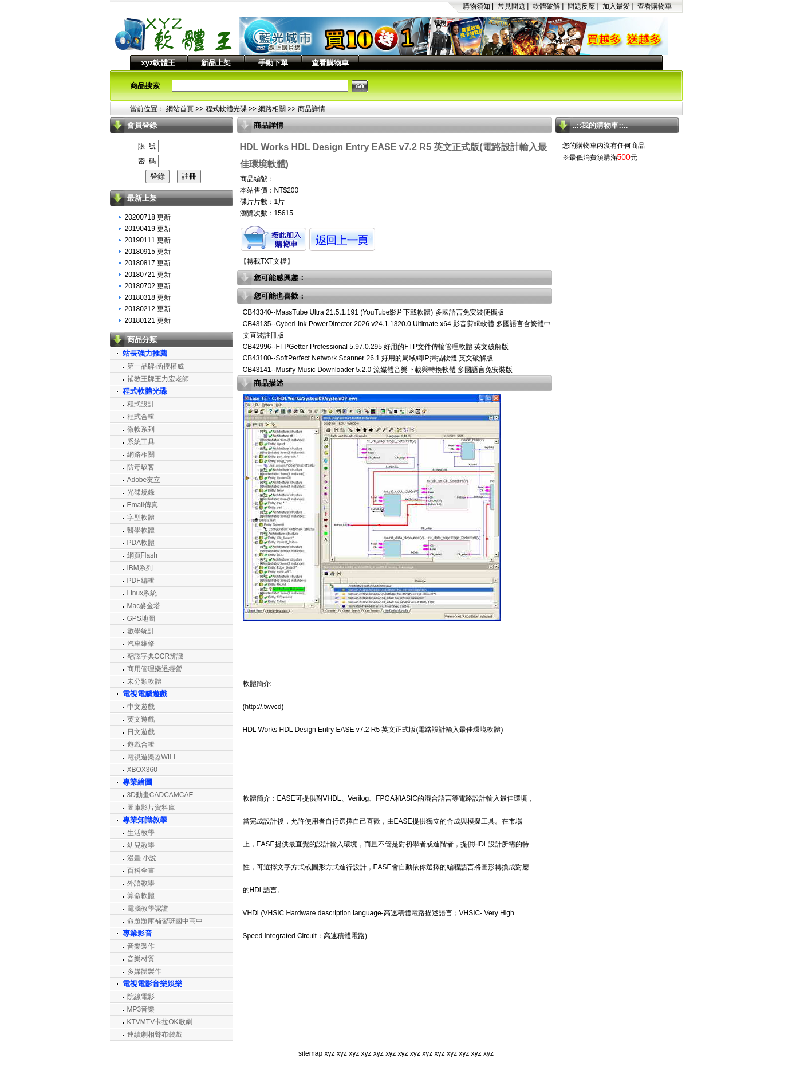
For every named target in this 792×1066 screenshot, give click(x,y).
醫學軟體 (141, 530)
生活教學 (141, 833)
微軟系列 (141, 429)
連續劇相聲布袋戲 (154, 1034)
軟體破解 (546, 6)
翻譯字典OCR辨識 (155, 656)
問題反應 (581, 6)
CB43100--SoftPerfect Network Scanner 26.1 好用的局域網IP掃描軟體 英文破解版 (368, 358)
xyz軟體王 (158, 62)
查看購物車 (654, 6)
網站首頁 (180, 109)
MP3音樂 (141, 1009)
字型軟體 (141, 518)
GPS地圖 (141, 618)
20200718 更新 (148, 217)
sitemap (310, 1053)
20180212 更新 (148, 309)
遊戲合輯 (141, 744)
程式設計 (141, 404)
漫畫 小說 (141, 858)
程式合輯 (141, 417)
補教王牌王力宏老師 (158, 379)
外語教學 (141, 883)
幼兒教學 (141, 845)
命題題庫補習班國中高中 (165, 921)
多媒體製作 (144, 971)
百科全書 (141, 871)
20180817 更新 (148, 263)
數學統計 (141, 631)
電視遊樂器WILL (152, 757)
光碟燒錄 (141, 492)
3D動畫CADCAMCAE (160, 795)
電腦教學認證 (147, 908)
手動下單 (273, 62)
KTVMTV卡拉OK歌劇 (159, 1022)
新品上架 (216, 62)
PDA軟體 (141, 543)
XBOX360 (142, 770)
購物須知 (476, 6)
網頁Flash (142, 555)
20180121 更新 (148, 320)
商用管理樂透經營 (154, 669)
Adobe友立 (144, 480)
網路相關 (272, 109)
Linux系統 (142, 593)
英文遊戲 (141, 719)
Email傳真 (142, 505)
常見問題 (511, 6)
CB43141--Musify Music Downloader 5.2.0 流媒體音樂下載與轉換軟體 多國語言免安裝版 (378, 370)
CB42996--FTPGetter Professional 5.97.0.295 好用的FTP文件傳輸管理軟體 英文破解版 (376, 347)
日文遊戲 (141, 732)
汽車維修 (141, 644)
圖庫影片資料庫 (151, 808)
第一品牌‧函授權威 (155, 366)
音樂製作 (141, 946)
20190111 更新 (148, 240)
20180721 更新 (148, 275)
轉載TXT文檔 (267, 261)
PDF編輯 (141, 581)
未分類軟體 (144, 681)
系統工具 (141, 442)
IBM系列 (140, 568)
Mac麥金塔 (144, 606)
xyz (329, 1053)
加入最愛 (616, 6)
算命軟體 (141, 896)
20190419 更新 (148, 229)
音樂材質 (141, 959)
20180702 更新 (148, 286)
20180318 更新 (148, 297)
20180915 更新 (148, 252)
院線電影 (141, 997)
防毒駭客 (141, 467)
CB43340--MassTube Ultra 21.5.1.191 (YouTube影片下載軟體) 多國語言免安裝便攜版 (373, 312)
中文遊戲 (141, 707)
